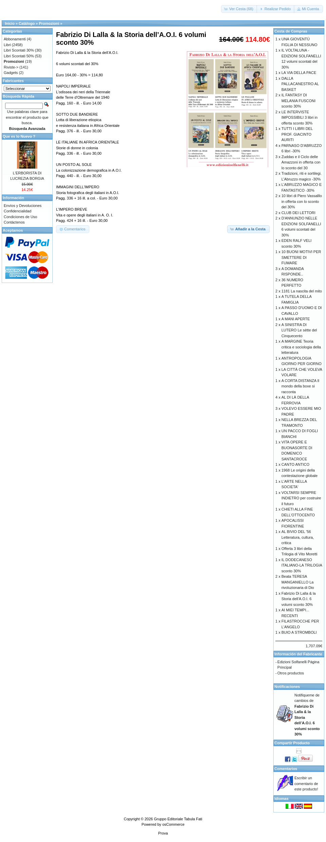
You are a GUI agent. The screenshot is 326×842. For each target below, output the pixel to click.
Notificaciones (287, 687)
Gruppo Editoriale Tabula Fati (178, 819)
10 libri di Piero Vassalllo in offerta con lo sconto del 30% (302, 201)
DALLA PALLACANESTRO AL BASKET (300, 84)
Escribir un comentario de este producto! (306, 783)
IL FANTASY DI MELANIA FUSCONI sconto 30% (298, 100)
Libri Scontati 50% (19, 56)
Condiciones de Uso (20, 217)
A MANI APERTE (296, 319)
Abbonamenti (15, 39)
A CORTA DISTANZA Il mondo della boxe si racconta (300, 386)
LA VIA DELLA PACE (299, 73)
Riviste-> (11, 67)
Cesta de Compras (290, 31)
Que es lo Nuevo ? (19, 136)
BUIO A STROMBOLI (299, 632)
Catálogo (27, 23)
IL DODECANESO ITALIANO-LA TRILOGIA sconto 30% (302, 565)
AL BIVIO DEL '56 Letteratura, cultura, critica (298, 537)
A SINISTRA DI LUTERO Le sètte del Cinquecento (299, 330)
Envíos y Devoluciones (22, 206)
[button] (239, 9)
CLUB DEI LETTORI (298, 213)
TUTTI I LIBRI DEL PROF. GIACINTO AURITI (297, 134)
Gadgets (11, 73)
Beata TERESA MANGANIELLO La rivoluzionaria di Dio (298, 582)
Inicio (10, 23)
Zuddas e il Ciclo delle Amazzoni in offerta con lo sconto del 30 (301, 162)
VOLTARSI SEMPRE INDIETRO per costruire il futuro (301, 498)
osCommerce (173, 824)
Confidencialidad (17, 211)
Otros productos (290, 673)
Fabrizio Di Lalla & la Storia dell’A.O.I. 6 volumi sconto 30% (299, 599)
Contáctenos (14, 222)
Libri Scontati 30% (19, 50)
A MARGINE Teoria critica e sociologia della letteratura (301, 347)
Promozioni (49, 23)
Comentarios (285, 769)
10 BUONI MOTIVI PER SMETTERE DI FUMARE (301, 257)
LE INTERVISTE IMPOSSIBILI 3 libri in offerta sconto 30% (300, 117)
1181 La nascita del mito (302, 291)
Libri (7, 45)
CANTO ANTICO (295, 464)
